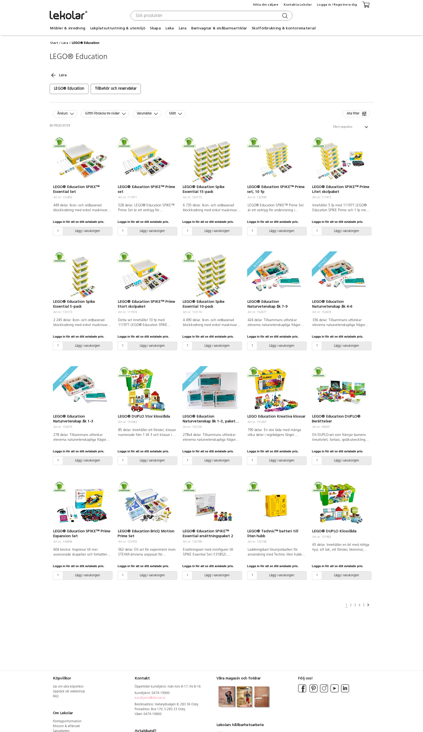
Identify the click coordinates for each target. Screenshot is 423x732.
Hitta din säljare (266, 4)
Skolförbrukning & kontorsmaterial (284, 28)
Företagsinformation (67, 721)
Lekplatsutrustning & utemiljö (117, 28)
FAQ (56, 696)
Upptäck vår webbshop (69, 691)
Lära (182, 28)
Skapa (155, 28)
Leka (169, 28)
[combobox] (211, 15)
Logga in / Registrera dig (337, 4)
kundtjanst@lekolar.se (150, 698)
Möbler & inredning (67, 28)
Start (54, 43)
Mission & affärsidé (66, 726)
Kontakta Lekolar (298, 4)
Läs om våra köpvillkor (68, 686)
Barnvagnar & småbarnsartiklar (219, 28)
